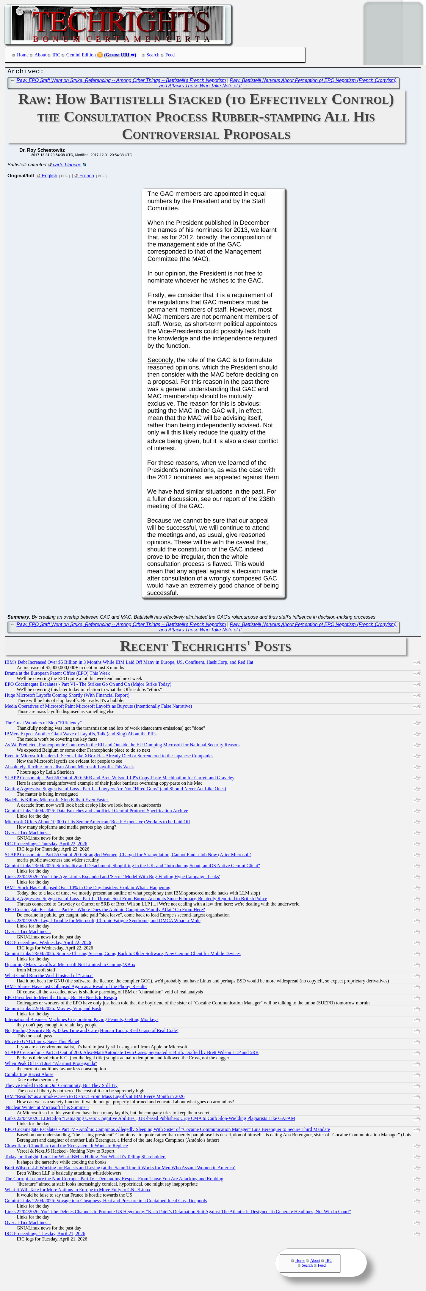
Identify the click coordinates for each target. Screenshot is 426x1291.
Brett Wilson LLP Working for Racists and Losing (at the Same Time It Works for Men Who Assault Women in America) (120, 1169)
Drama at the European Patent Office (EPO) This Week (57, 674)
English (49, 177)
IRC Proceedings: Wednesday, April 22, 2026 (48, 943)
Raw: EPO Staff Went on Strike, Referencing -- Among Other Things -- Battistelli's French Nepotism (121, 81)
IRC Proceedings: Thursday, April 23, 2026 (46, 845)
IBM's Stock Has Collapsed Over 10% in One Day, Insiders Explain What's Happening (87, 889)
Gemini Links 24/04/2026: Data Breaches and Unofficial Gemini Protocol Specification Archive (96, 812)
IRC (56, 54)
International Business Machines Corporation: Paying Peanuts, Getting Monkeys (81, 1020)
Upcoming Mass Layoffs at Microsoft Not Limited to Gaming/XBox (70, 965)
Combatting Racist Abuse (29, 1075)
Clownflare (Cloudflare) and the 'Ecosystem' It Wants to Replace (66, 1147)
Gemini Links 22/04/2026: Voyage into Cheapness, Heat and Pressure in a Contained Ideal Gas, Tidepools (106, 1202)
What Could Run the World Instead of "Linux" (49, 976)
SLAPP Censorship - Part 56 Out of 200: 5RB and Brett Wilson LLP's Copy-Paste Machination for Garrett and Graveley (119, 779)
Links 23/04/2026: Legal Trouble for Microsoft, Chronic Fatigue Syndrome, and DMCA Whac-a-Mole (103, 922)
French (86, 177)
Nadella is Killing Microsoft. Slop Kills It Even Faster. (57, 801)
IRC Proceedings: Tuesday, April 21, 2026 (45, 1235)
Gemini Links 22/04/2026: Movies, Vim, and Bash (53, 1009)
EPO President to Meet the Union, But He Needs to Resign (61, 998)
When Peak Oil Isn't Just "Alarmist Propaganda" (51, 1064)
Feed (170, 54)
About (40, 54)
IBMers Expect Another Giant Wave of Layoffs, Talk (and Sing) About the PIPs (80, 735)
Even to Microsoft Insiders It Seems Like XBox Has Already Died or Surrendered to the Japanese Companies (109, 757)
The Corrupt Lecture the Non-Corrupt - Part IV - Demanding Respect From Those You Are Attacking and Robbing (114, 1180)
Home (23, 54)
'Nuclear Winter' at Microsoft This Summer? (47, 1108)
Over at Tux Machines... (28, 834)
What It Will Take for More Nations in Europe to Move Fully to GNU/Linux (78, 1191)
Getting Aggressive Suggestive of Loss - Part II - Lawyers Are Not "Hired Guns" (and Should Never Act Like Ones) (115, 790)
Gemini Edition (81, 54)
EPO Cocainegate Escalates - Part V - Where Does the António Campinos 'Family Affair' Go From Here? (105, 911)
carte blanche (67, 166)
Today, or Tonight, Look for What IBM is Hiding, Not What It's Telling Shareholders (85, 1158)
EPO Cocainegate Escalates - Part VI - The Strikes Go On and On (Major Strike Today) (88, 685)
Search (153, 54)
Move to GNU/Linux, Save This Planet (42, 1042)
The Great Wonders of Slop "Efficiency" (43, 724)
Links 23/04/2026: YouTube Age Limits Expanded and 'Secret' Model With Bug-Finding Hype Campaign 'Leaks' (112, 878)
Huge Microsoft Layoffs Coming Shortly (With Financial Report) (67, 696)
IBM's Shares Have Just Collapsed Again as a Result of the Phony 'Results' (76, 987)
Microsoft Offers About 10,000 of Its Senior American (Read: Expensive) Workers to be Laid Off (97, 823)
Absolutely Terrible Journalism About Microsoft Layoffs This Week (69, 768)
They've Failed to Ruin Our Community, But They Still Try (61, 1086)
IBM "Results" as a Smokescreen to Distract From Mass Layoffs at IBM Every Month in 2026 (94, 1097)
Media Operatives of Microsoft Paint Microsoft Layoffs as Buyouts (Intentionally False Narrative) (98, 707)
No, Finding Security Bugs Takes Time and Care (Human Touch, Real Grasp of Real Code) (91, 1031)
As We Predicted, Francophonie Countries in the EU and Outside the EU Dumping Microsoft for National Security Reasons (122, 746)
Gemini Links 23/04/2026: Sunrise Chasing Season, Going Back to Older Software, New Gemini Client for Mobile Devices (123, 954)
